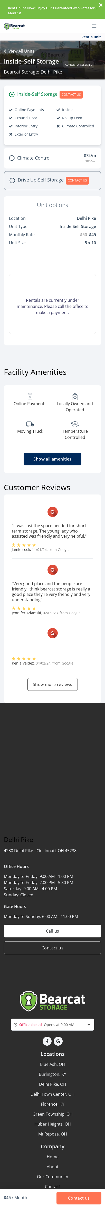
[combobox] (52, 1025)
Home (53, 1157)
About (53, 1166)
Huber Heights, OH (52, 1124)
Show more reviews (52, 684)
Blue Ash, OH (52, 1064)
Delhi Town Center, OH (52, 1094)
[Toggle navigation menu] (96, 26)
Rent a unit (91, 36)
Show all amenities (52, 459)
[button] (47, 1041)
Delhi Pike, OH (52, 1084)
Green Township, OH (53, 1114)
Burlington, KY (52, 1074)
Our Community (52, 1176)
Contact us (52, 948)
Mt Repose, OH (52, 1134)
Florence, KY (52, 1104)
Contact (52, 1186)
